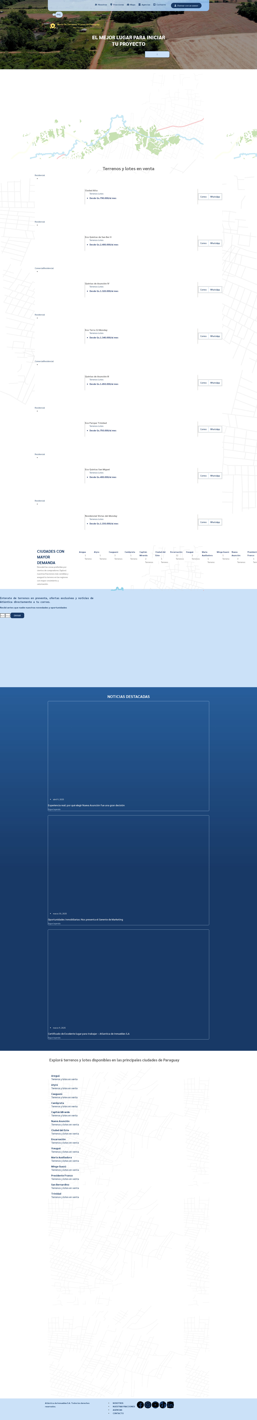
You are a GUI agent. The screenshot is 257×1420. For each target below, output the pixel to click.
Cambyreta (130, 552)
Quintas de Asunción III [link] (97, 376)
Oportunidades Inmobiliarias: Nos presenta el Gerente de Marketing (85, 919)
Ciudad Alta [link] (91, 190)
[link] (60, 201)
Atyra (96, 552)
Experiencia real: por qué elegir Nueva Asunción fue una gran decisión (86, 805)
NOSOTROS (118, 1403)
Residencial (40, 175)
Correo (203, 196)
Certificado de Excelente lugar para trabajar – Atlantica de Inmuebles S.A (88, 1033)
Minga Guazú (223, 552)
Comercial (39, 268)
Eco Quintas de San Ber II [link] (98, 236)
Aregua (82, 552)
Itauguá (189, 552)
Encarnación (176, 552)
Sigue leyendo (54, 809)
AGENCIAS (117, 1410)
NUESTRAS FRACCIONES (124, 1406)
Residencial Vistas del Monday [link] (101, 515)
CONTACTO (118, 1413)
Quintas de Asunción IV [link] (97, 283)
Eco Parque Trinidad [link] (96, 422)
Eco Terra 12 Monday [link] (96, 329)
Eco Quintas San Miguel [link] (97, 469)
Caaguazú (113, 552)
